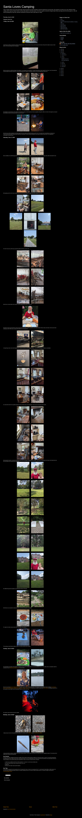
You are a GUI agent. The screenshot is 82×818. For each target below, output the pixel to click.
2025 (62, 49)
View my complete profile (64, 45)
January (63, 66)
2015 (62, 75)
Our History (62, 20)
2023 (62, 52)
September (63, 54)
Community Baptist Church (7, 771)
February (63, 65)
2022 (62, 68)
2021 (62, 69)
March (63, 63)
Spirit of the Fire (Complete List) (66, 33)
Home (30, 807)
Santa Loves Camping (18, 6)
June (62, 57)
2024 (62, 50)
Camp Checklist (63, 25)
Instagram (62, 38)
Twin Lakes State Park (65, 60)
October (63, 53)
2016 (62, 74)
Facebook (62, 37)
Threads (62, 39)
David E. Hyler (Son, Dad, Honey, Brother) (68, 43)
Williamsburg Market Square (14, 667)
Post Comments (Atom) (11, 809)
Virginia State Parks (64, 27)
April (62, 62)
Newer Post (6, 807)
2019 (62, 71)
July (62, 56)
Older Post (54, 807)
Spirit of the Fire (63, 26)
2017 (62, 72)
